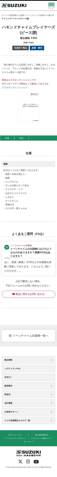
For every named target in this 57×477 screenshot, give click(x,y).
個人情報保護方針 (41, 435)
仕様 (7, 138)
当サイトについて (15, 435)
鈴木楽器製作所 (22, 5)
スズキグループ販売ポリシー (42, 438)
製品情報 (8, 360)
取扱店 (7, 394)
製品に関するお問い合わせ (28, 294)
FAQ (21, 138)
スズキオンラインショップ (14, 87)
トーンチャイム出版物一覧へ (28, 335)
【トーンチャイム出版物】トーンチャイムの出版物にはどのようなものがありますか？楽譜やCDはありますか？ (28, 259)
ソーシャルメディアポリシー (15, 438)
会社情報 (8, 403)
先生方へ (8, 377)
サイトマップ (29, 441)
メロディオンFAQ (12, 368)
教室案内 (8, 386)
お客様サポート (11, 412)
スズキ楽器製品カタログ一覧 (17, 420)
